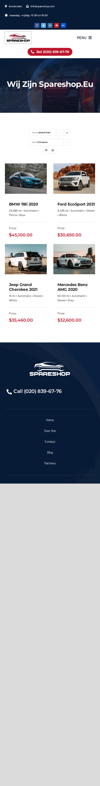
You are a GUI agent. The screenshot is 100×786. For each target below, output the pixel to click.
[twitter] (43, 25)
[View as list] (53, 150)
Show (40, 142)
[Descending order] (67, 132)
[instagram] (50, 25)
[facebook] (36, 25)
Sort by (41, 132)
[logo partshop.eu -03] (50, 360)
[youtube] (56, 25)
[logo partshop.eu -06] (18, 33)
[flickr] (63, 25)
